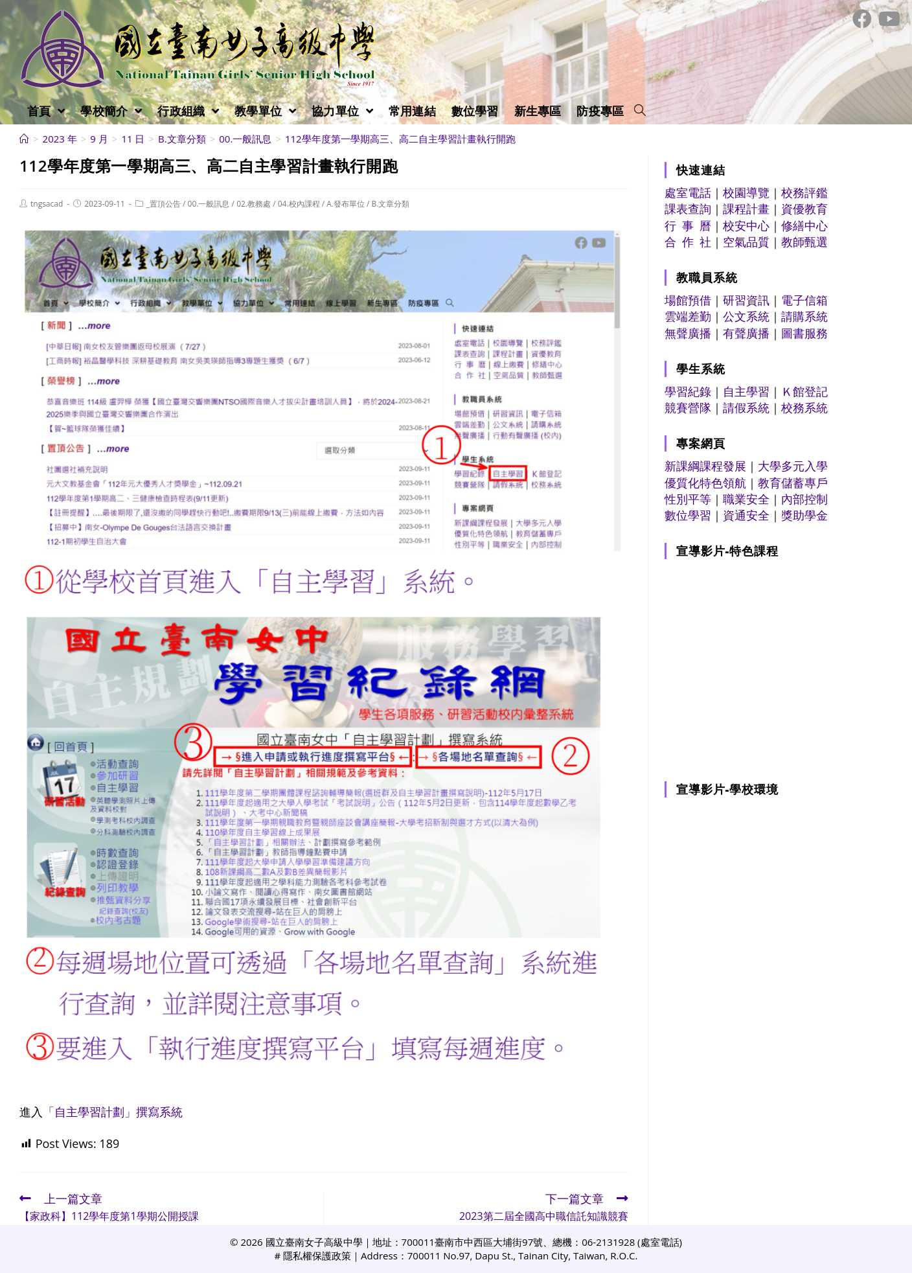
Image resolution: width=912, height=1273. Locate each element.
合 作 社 (688, 241)
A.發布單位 (345, 203)
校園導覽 (746, 192)
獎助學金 (804, 515)
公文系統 (746, 316)
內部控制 (804, 499)
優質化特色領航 (705, 482)
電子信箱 (804, 300)
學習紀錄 (688, 391)
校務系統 (804, 407)
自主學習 (746, 391)
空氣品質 (746, 241)
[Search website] (640, 110)
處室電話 (688, 192)
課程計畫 (746, 208)
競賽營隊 (688, 407)
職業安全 (746, 499)
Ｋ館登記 (804, 391)
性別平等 (688, 499)
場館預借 (688, 300)
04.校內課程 (299, 203)
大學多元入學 (793, 466)
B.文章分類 (391, 203)
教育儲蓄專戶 (793, 482)
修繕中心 (804, 225)
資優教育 (804, 208)
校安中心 (746, 225)
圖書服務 (804, 333)
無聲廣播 (688, 333)
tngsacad (46, 203)
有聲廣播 (746, 333)
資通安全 (746, 515)
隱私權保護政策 (317, 1255)
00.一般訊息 (209, 203)
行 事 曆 (688, 225)
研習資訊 (746, 300)
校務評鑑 (804, 192)
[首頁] (24, 138)
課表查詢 (688, 208)
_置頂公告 (163, 203)
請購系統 (804, 316)
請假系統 (746, 407)
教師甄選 (804, 241)
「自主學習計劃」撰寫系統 (113, 1111)
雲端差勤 (688, 316)
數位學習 (688, 515)
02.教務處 (253, 203)
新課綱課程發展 (705, 466)
